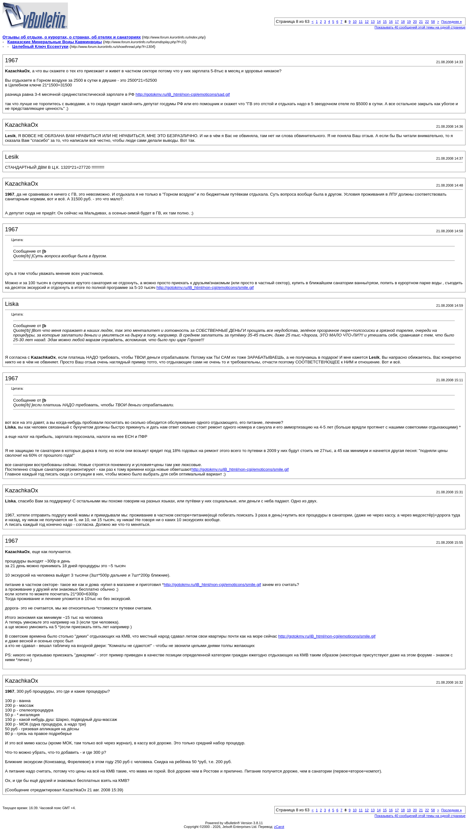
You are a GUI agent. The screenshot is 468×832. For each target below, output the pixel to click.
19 (409, 21)
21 (421, 21)
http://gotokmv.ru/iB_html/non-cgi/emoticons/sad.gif (182, 94)
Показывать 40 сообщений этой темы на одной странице (419, 27)
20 (415, 21)
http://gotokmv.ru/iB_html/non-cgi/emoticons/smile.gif (205, 287)
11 (361, 21)
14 (379, 21)
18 (403, 21)
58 (433, 21)
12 (367, 21)
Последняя (451, 21)
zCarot (279, 827)
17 (397, 21)
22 (427, 21)
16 (391, 21)
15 (385, 21)
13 (372, 21)
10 (355, 21)
